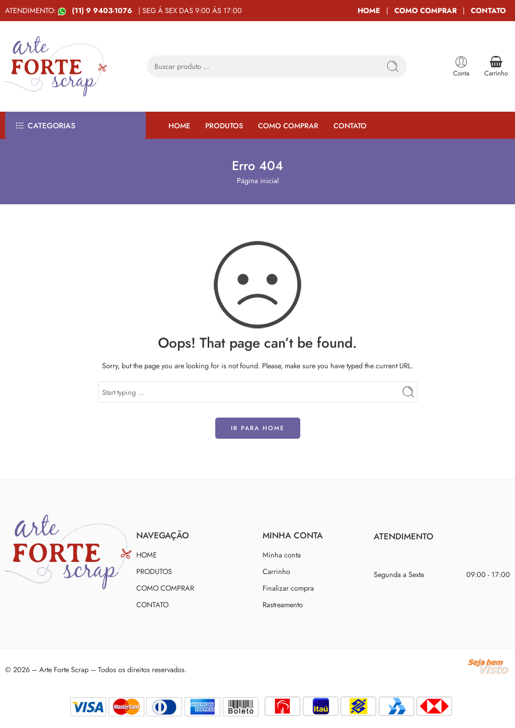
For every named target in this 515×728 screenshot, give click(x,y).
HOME (369, 10)
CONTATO (488, 10)
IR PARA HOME (258, 428)
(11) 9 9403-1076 (103, 10)
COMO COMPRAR (425, 10)
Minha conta (282, 554)
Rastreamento (283, 604)
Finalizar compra (288, 588)
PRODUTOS (224, 125)
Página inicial (258, 180)
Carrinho (276, 571)
